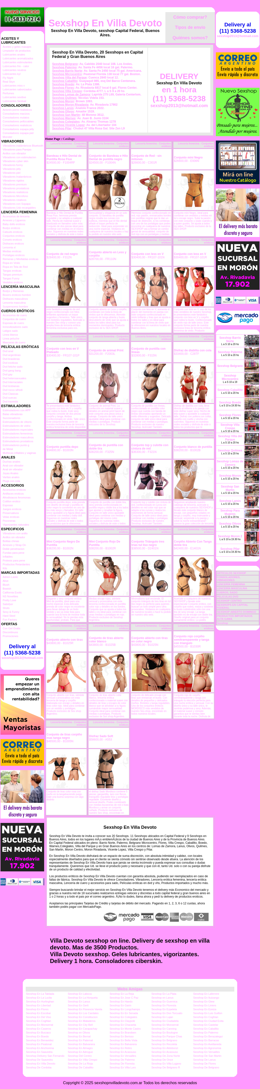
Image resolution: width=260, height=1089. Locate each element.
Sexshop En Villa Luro (123, 1067)
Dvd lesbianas (11, 386)
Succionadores (11, 418)
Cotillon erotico (11, 501)
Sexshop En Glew (203, 1001)
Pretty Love (9, 600)
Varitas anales (11, 477)
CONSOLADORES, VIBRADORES (228, 579)
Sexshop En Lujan (162, 1017)
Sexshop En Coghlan (205, 1017)
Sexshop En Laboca (79, 993)
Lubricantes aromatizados (18, 58)
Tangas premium (12, 274)
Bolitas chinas (11, 541)
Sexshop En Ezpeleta (164, 1009)
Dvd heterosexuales (14, 378)
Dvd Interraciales (13, 382)
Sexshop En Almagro (80, 1048)
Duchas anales (11, 461)
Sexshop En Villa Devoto (105, 23)
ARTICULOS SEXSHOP (231, 573)
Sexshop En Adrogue (80, 1051)
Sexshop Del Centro (79, 1055)
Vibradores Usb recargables (19, 207)
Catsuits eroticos (12, 231)
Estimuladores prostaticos (18, 441)
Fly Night (8, 77)
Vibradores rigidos (13, 180)
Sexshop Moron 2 (230, 536)
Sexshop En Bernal (79, 1036)
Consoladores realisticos (17, 125)
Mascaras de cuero (14, 342)
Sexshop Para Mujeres (230, 512)
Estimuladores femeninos (18, 433)
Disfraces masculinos (15, 298)
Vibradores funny (13, 165)
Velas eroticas (11, 516)
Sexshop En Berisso (122, 1036)
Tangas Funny (11, 278)
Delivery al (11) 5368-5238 (22, 649)
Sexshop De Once (162, 1059)
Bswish (7, 588)
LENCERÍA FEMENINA (231, 584)
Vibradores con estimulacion (19, 157)
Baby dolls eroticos (14, 224)
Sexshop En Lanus (79, 1001)
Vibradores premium (15, 184)
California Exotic (12, 592)
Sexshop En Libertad (38, 1005)
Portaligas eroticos (14, 255)
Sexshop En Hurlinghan (40, 1001)
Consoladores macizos (16, 113)
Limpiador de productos (17, 50)
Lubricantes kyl (11, 73)
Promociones (10, 636)
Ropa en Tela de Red (15, 266)
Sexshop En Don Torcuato (166, 1013)
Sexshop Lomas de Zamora (71, 94)
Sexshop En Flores (37, 1009)
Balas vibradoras (13, 414)
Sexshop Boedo (63, 84)
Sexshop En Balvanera (81, 1044)
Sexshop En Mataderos (81, 1020)
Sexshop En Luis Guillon (207, 1013)
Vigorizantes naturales (16, 524)
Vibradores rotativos (14, 199)
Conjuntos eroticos (14, 235)
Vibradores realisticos (15, 192)
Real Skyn (9, 81)
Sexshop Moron (63, 101)
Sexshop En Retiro (121, 1048)
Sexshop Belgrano (65, 64)
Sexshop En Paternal (80, 1040)
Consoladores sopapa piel (18, 133)
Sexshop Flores (63, 87)
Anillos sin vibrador (14, 537)
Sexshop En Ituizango (206, 997)
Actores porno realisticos (17, 109)
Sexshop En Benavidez (40, 1040)
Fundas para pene (13, 552)
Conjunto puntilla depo (62, 447)
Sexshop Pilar (61, 128)
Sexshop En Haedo (121, 1001)
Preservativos (11, 513)
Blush (6, 584)
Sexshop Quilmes (64, 98)
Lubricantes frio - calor (16, 66)
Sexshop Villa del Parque (69, 77)
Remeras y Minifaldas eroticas (20, 259)
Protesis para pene (14, 560)
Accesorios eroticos (14, 489)
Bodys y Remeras (13, 291)
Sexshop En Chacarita (123, 1024)
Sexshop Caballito (64, 81)
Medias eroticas (12, 251)
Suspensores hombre (15, 306)
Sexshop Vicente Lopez (68, 125)
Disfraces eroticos (13, 243)
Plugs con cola (11, 481)
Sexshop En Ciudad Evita (208, 1020)
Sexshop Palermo (64, 67)
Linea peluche (11, 338)
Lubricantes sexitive (14, 97)
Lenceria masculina (14, 302)
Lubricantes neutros (14, 70)
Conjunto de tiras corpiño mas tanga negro (64, 736)
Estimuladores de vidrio (16, 425)
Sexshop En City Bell (80, 1024)
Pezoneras (9, 520)
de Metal (8, 449)
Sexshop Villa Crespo (67, 91)
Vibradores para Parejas (17, 149)
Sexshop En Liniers (204, 1005)
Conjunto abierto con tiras (65, 639)
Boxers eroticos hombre (17, 294)
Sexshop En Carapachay (82, 1028)
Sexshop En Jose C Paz (124, 997)
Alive (5, 580)
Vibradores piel (11, 172)
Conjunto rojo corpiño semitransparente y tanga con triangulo (191, 640)
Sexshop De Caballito (80, 1067)
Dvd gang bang (12, 370)
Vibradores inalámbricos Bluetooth (23, 145)
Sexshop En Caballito (206, 1028)
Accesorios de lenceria (16, 216)
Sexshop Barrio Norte (67, 70)
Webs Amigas (130, 989)
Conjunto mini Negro (188, 157)
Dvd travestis (10, 401)
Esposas (8, 505)
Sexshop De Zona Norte (165, 1055)
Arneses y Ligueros (14, 220)
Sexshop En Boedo (37, 1036)
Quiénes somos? (190, 37)
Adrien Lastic (10, 577)
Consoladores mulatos (16, 117)
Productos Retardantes (16, 564)
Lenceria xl (9, 247)
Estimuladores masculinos (18, 437)
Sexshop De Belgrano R (165, 1067)
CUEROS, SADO (227, 592)
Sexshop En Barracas (206, 1040)
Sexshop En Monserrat (39, 1024)
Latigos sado (10, 330)
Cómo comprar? (190, 17)
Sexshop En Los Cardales (83, 1013)
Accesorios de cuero (15, 315)
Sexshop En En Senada (124, 1013)
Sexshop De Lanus (204, 1059)
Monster (7, 136)
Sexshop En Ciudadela (165, 1020)
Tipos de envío (190, 27)
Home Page (52, 139)
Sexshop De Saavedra (39, 1059)
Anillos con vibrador (14, 153)
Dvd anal (8, 351)
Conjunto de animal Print (106, 350)
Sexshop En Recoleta (164, 1044)
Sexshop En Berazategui (208, 1036)
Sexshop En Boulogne (164, 1032)
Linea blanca (10, 334)
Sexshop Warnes (63, 118)
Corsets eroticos (12, 239)
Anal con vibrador (13, 465)
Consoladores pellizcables (18, 121)
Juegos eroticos (12, 509)
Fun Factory (10, 619)
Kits (5, 568)
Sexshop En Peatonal (39, 1044)
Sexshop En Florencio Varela (85, 1009)
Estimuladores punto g (16, 445)
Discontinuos (10, 632)
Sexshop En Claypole (122, 1020)
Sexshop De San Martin (207, 1055)
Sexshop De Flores (204, 1063)
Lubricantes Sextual (14, 101)
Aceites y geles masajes (17, 46)
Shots (6, 608)
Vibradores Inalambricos (17, 176)
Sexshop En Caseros (38, 1028)
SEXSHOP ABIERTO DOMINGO (236, 611)
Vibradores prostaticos (16, 188)
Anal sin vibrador (13, 469)
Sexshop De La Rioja (80, 1063)
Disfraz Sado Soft (101, 736)
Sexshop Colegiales (66, 121)
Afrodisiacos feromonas (17, 497)
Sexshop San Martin (66, 115)
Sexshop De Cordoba (38, 1067)
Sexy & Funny (11, 611)
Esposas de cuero (13, 323)
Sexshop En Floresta (163, 1005)
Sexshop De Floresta (122, 1063)
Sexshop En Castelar (205, 1024)
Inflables (8, 556)
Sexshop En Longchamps (125, 1009)
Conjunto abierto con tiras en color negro (149, 639)
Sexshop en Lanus (162, 997)
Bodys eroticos (11, 228)
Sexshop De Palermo (122, 1059)
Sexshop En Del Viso (38, 1017)
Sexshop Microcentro (67, 74)
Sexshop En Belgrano (164, 1040)
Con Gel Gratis (11, 628)
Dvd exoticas (10, 362)
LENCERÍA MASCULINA (232, 588)
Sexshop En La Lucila (39, 997)
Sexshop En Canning (163, 1028)
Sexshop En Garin (120, 1005)
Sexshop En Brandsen (123, 1032)
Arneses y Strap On (14, 545)
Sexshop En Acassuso (123, 1051)
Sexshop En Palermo (205, 1032)
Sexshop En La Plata (163, 993)
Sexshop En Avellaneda (207, 1044)
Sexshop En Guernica (164, 1001)
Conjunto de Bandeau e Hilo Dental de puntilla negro (108, 157)
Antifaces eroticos (13, 493)
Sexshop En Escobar (38, 1013)
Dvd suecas (9, 397)
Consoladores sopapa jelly (18, 129)
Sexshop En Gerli (78, 1005)
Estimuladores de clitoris (17, 421)
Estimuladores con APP (17, 410)
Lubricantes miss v (14, 85)
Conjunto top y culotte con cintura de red (149, 446)
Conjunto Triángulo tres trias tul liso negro (147, 543)
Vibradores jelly (12, 168)
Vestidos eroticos (13, 282)
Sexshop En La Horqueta (83, 997)
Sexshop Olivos (63, 111)
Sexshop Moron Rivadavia (70, 104)
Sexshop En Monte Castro (125, 1028)
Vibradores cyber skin (15, 161)
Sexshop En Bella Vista (123, 1040)
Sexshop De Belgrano (206, 1067)
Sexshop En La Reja (122, 993)
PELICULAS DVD (227, 596)
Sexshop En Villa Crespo (82, 1059)
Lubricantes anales (14, 54)
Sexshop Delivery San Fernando (45, 1055)
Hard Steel (9, 615)
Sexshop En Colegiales (123, 1017)
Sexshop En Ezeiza (204, 1009)
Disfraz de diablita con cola (192, 350)
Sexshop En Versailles (206, 1051)
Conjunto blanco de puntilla (193, 447)
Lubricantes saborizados (17, 89)
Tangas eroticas (12, 270)
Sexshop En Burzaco (38, 1032)
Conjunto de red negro (62, 254)
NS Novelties (10, 596)
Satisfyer (8, 604)
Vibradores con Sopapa (17, 203)
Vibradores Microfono (15, 196)
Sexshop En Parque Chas (166, 1036)
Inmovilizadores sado (15, 326)
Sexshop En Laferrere (206, 993)
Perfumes (8, 93)
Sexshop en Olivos (79, 1032)
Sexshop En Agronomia (207, 1048)
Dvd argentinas (12, 355)
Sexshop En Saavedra (39, 1051)
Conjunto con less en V (147, 254)
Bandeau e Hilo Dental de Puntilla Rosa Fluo (64, 157)
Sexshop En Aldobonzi (164, 1048)
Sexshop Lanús (63, 108)
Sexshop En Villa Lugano (166, 1063)
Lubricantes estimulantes (17, 62)
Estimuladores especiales (18, 429)
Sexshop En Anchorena (40, 1048)
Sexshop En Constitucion (83, 1017)
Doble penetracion (13, 548)
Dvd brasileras (11, 358)
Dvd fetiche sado (13, 366)
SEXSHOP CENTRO (229, 600)
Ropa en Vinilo (11, 262)
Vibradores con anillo (15, 533)
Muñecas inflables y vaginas (19, 452)
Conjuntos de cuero (14, 319)
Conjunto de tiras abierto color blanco (106, 639)
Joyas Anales (10, 473)
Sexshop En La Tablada (40, 993)
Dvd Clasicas (10, 393)
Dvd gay (7, 374)
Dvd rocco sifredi (13, 389)
